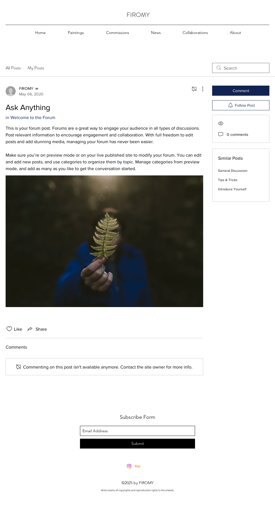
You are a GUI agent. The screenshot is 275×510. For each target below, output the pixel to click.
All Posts (13, 68)
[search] (240, 68)
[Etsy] (137, 466)
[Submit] (137, 444)
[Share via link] (37, 329)
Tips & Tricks (227, 180)
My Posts (35, 68)
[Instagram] (129, 466)
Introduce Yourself (232, 189)
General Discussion (232, 171)
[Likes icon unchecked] (9, 329)
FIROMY (138, 14)
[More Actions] (199, 89)
